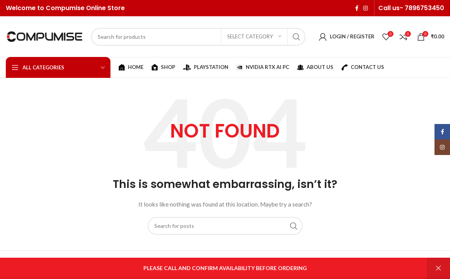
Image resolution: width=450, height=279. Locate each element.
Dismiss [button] (438, 268)
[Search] (198, 37)
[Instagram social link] (365, 8)
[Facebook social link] (357, 8)
